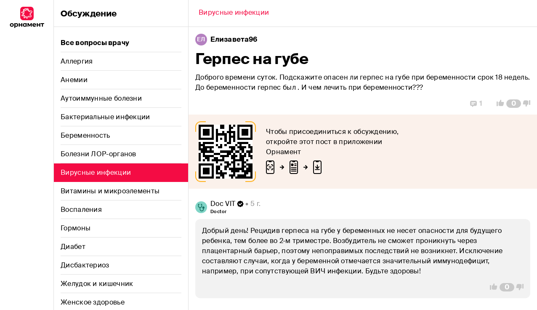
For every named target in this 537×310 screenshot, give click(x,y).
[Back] (233, 13)
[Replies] (476, 104)
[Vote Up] (497, 104)
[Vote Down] (529, 104)
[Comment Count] (513, 103)
